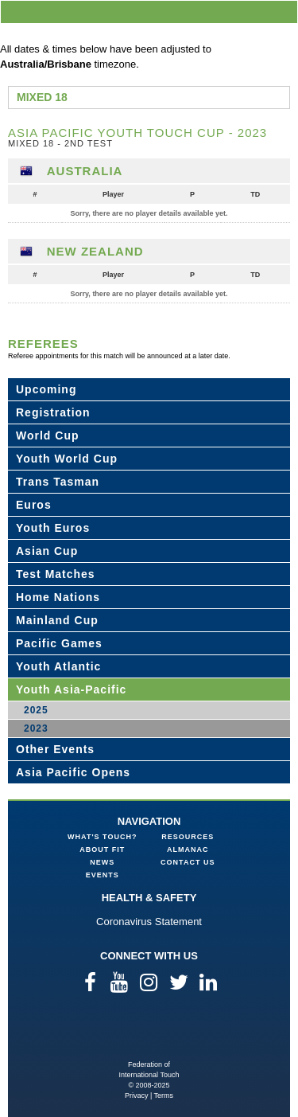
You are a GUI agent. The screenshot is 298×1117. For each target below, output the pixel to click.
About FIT (102, 849)
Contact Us (188, 862)
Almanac (188, 849)
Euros (34, 504)
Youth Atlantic (58, 666)
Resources (187, 837)
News (102, 862)
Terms (164, 1095)
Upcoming (46, 389)
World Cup (47, 435)
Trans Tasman (57, 481)
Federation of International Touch (149, 1034)
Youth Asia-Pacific (71, 689)
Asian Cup (47, 551)
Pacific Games (59, 643)
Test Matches (55, 574)
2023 (36, 728)
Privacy (137, 1095)
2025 (36, 710)
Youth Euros (53, 527)
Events (102, 875)
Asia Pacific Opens (73, 772)
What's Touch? (102, 837)
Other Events (55, 749)
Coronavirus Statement (149, 922)
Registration (53, 412)
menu (283, 11)
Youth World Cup (67, 458)
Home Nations (58, 597)
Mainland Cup (57, 620)
